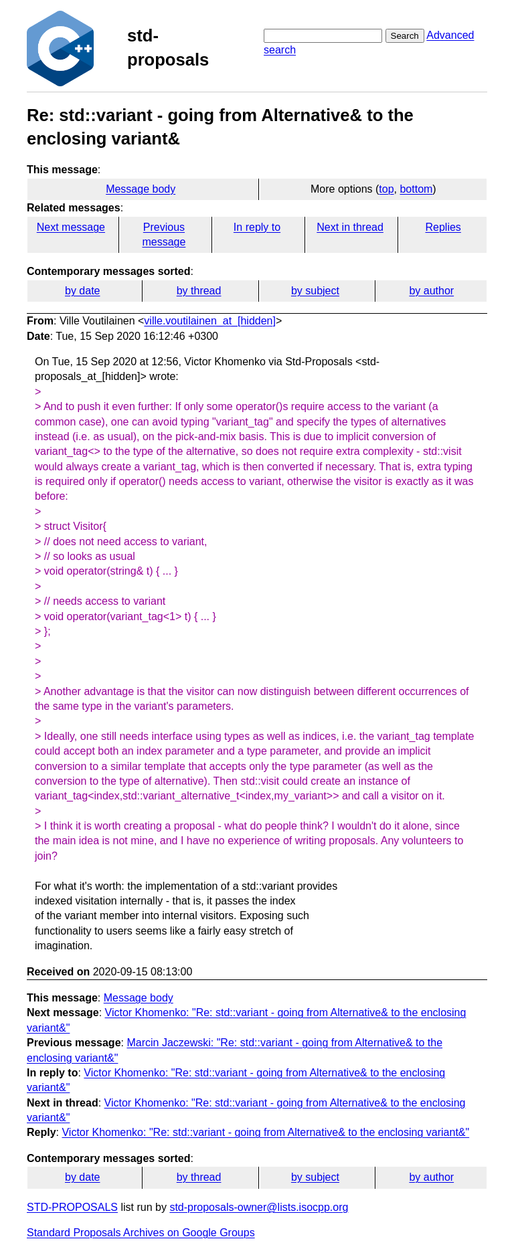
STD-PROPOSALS (72, 1207)
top (386, 189)
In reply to (257, 227)
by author (431, 290)
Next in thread (350, 227)
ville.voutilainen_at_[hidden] (210, 320)
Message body (140, 189)
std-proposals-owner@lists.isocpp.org (258, 1207)
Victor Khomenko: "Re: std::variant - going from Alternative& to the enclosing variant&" (265, 1132)
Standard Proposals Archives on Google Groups (141, 1232)
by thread (199, 290)
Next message (71, 227)
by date (82, 290)
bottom (416, 189)
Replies (442, 227)
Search (405, 36)
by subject (315, 290)
